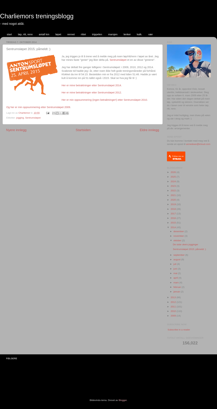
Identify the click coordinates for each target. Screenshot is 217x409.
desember (179, 231)
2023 (174, 186)
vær (150, 34)
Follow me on (178, 157)
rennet (71, 34)
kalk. (139, 34)
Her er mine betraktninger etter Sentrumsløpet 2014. (92, 85)
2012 (174, 302)
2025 (174, 176)
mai (175, 273)
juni (175, 268)
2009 (174, 315)
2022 (174, 190)
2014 (174, 227)
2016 (174, 218)
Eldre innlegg (149, 130)
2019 (174, 204)
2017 (174, 213)
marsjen (112, 34)
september (179, 255)
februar (177, 287)
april (175, 278)
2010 (174, 311)
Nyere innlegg (16, 130)
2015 (174, 222)
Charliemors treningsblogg (37, 16)
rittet (83, 34)
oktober (177, 240)
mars (176, 282)
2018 (174, 209)
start (9, 34)
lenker (127, 34)
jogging (20, 117)
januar (177, 291)
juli (175, 264)
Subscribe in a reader (179, 329)
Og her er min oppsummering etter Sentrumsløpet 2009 (38, 107)
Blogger (123, 400)
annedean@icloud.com (198, 144)
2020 (174, 199)
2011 (174, 306)
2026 (174, 172)
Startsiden (83, 130)
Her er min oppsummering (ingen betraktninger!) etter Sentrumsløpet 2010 (104, 99)
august (177, 259)
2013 (174, 297)
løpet (58, 34)
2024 (174, 181)
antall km (44, 34)
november (179, 236)
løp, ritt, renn (25, 34)
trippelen (97, 34)
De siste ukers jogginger (185, 244)
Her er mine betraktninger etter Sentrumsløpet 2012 (91, 92)
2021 (174, 195)
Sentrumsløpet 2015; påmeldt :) (189, 249)
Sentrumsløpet (118, 59)
